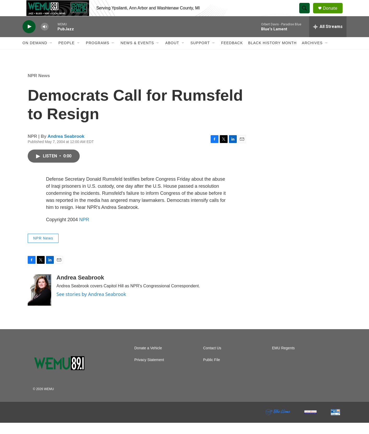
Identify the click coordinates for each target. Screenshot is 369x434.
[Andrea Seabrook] (39, 301)
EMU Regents (283, 359)
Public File (211, 371)
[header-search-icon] (307, 14)
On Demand (34, 54)
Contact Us (212, 359)
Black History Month (272, 54)
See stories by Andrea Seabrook (91, 305)
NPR (84, 230)
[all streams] (328, 37)
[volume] (44, 38)
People (67, 54)
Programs (97, 54)
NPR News (39, 86)
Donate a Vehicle (148, 359)
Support (200, 54)
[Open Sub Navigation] (51, 54)
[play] (29, 38)
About (172, 54)
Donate (333, 13)
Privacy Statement (149, 371)
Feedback (232, 54)
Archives (312, 54)
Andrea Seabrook (66, 147)
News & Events (137, 54)
